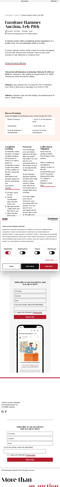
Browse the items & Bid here (15, 63)
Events (16, 15)
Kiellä (11, 266)
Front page (8, 15)
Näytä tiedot (50, 260)
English (54, 1)
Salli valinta (30, 266)
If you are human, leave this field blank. (28, 305)
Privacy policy (37, 312)
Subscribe (30, 317)
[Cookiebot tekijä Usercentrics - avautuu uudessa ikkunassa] (49, 219)
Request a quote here (46, 184)
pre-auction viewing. (9, 187)
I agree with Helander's (28, 312)
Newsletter (24, 1)
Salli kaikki (49, 266)
